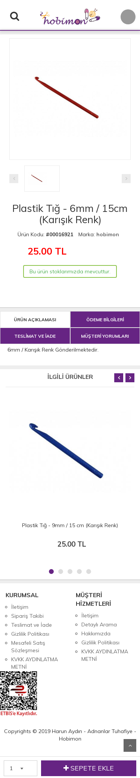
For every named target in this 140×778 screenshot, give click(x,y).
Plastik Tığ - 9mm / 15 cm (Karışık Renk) (70, 525)
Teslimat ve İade (31, 625)
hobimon (107, 234)
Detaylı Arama (99, 624)
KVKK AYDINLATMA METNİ (34, 663)
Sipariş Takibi (27, 616)
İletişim (19, 607)
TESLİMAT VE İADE (35, 336)
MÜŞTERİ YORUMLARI (105, 336)
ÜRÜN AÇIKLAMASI (35, 319)
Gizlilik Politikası (30, 633)
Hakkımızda (96, 633)
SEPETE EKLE (88, 768)
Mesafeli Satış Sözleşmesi (28, 646)
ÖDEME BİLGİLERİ (105, 319)
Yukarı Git (130, 745)
